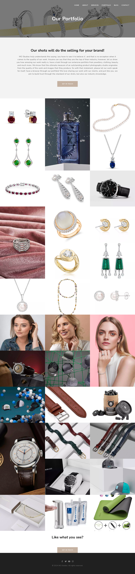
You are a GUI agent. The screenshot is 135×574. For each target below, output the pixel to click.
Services (95, 5)
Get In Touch (67, 84)
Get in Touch (67, 550)
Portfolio (106, 5)
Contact (125, 5)
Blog (116, 5)
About (85, 5)
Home (76, 5)
